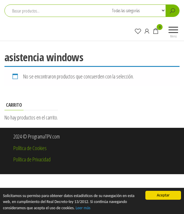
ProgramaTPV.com (33, 28)
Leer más (83, 207)
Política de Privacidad (32, 159)
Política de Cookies (30, 148)
